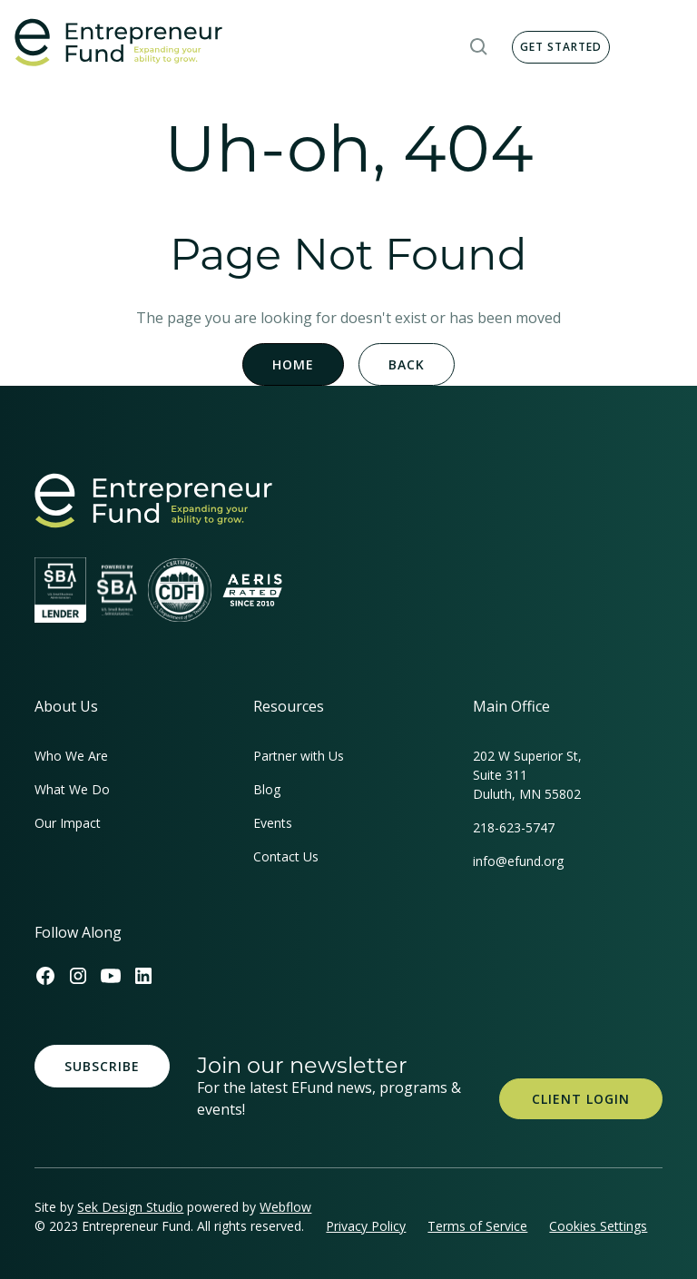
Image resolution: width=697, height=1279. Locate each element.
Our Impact (67, 822)
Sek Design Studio (130, 1206)
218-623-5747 (514, 827)
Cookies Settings (598, 1226)
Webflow (285, 1206)
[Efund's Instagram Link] (78, 976)
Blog (266, 789)
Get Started (561, 46)
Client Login (581, 1098)
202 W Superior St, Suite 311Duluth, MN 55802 (527, 774)
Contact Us (286, 856)
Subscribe (102, 1066)
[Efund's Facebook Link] (45, 976)
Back (406, 364)
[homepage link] (153, 500)
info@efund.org (518, 861)
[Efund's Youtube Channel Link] (111, 976)
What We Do (72, 789)
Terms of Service (477, 1226)
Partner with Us (298, 755)
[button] (479, 47)
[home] (118, 42)
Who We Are (71, 755)
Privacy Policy (366, 1226)
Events (272, 822)
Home (293, 364)
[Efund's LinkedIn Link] (143, 976)
